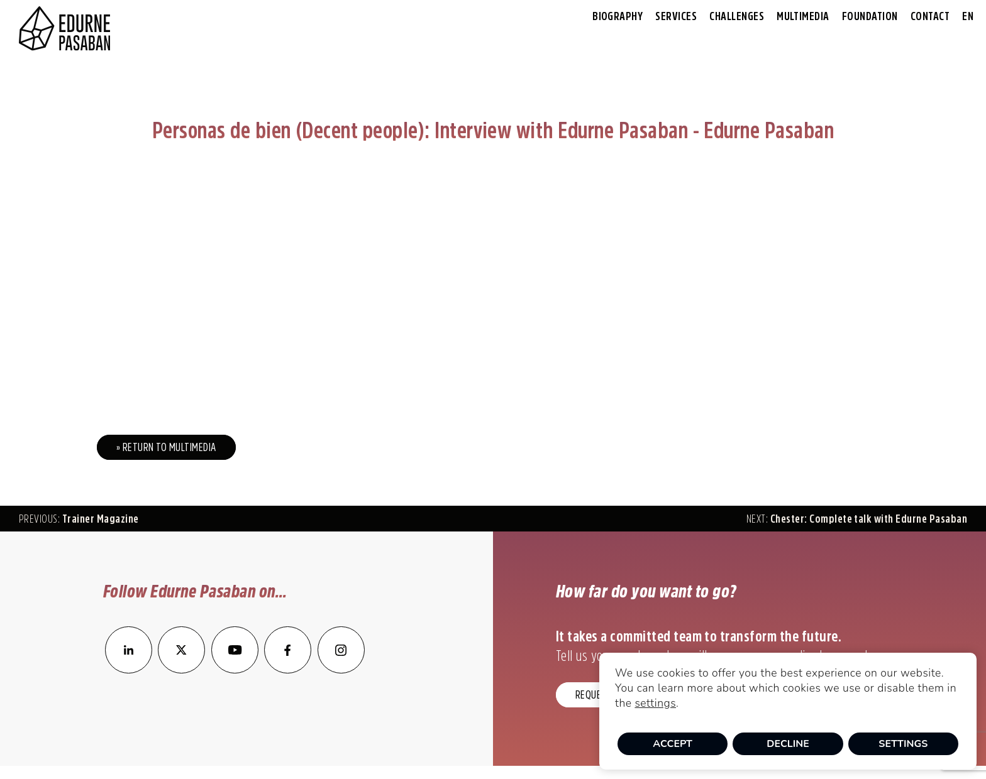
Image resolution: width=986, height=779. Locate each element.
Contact (930, 16)
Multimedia (803, 16)
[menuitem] (968, 16)
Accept (672, 744)
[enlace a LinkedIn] (128, 669)
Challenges (736, 16)
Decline (788, 744)
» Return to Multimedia (166, 447)
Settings (903, 744)
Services (676, 16)
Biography (617, 16)
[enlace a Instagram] (341, 669)
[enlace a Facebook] (287, 669)
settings (655, 703)
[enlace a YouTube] (235, 669)
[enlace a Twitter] (181, 669)
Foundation (870, 16)
